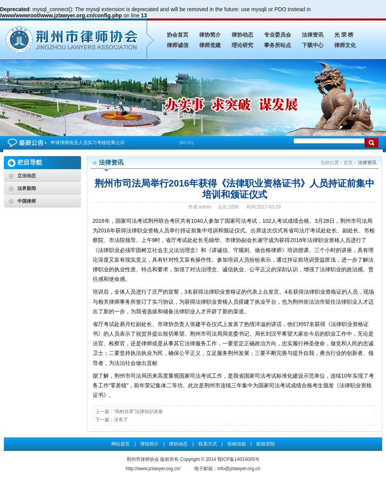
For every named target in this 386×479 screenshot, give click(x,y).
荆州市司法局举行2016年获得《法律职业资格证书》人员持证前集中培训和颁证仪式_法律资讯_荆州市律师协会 (73, 38)
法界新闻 (26, 188)
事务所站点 (277, 45)
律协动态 (242, 35)
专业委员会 (277, 35)
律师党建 (210, 45)
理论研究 (242, 45)
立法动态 (26, 175)
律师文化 (345, 45)
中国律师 (26, 201)
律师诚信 (177, 45)
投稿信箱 (236, 444)
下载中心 (312, 45)
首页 (348, 162)
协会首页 (177, 35)
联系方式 (207, 444)
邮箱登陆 (265, 444)
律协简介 (210, 35)
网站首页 (120, 444)
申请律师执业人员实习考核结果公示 (122, 143)
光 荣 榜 (343, 35)
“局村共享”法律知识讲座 (138, 411)
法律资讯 (312, 35)
